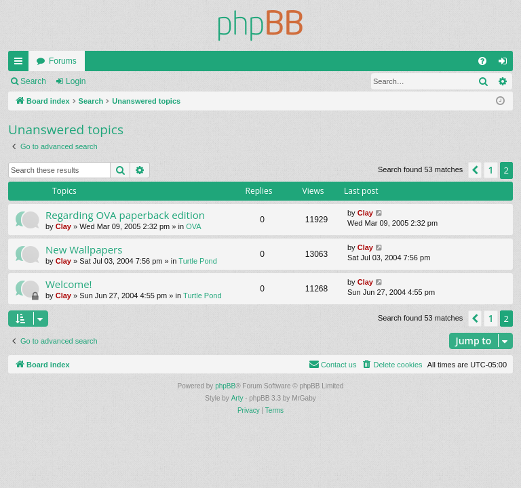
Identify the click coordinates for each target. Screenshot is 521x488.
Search (33, 81)
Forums (63, 61)
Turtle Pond (197, 261)
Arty (237, 398)
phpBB (225, 386)
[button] (475, 170)
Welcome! (68, 284)
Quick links (21, 63)
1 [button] (490, 169)
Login (75, 81)
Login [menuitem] (506, 63)
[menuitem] (482, 61)
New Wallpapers (83, 249)
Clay (63, 226)
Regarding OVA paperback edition (125, 215)
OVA (193, 226)
